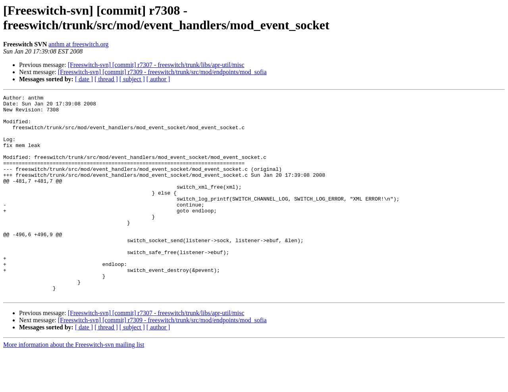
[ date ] (84, 79)
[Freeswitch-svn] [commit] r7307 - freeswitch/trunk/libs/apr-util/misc (156, 64)
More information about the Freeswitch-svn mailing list (73, 385)
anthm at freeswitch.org (78, 44)
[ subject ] (132, 79)
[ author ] (158, 79)
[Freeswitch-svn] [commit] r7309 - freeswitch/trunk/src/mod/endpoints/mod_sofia (162, 72)
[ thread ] (106, 79)
